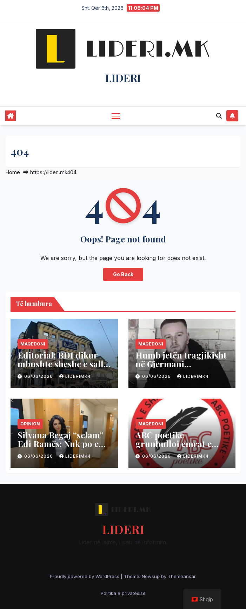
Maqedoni (32, 344)
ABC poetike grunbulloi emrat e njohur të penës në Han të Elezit (181, 448)
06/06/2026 (39, 376)
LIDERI (123, 78)
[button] (219, 115)
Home (12, 172)
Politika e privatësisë (123, 593)
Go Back (123, 274)
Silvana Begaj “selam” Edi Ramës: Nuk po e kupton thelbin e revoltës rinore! (61, 448)
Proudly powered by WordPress (85, 576)
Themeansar (181, 576)
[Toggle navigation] (116, 115)
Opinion (30, 423)
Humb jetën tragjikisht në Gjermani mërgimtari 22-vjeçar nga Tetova (181, 368)
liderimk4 (75, 376)
